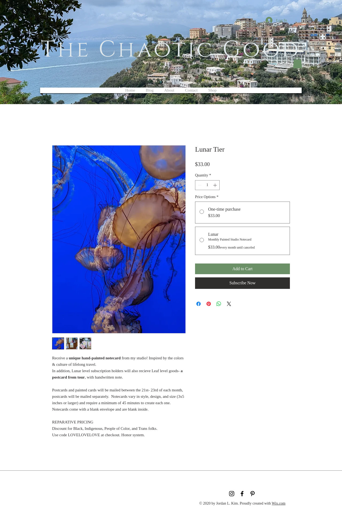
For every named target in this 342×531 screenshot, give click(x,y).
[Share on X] (229, 304)
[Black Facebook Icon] (242, 493)
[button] (297, 62)
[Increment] (215, 185)
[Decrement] (199, 185)
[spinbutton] (207, 185)
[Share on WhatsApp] (219, 304)
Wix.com (278, 503)
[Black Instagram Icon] (231, 493)
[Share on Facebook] (198, 304)
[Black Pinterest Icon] (252, 493)
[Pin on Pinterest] (208, 304)
